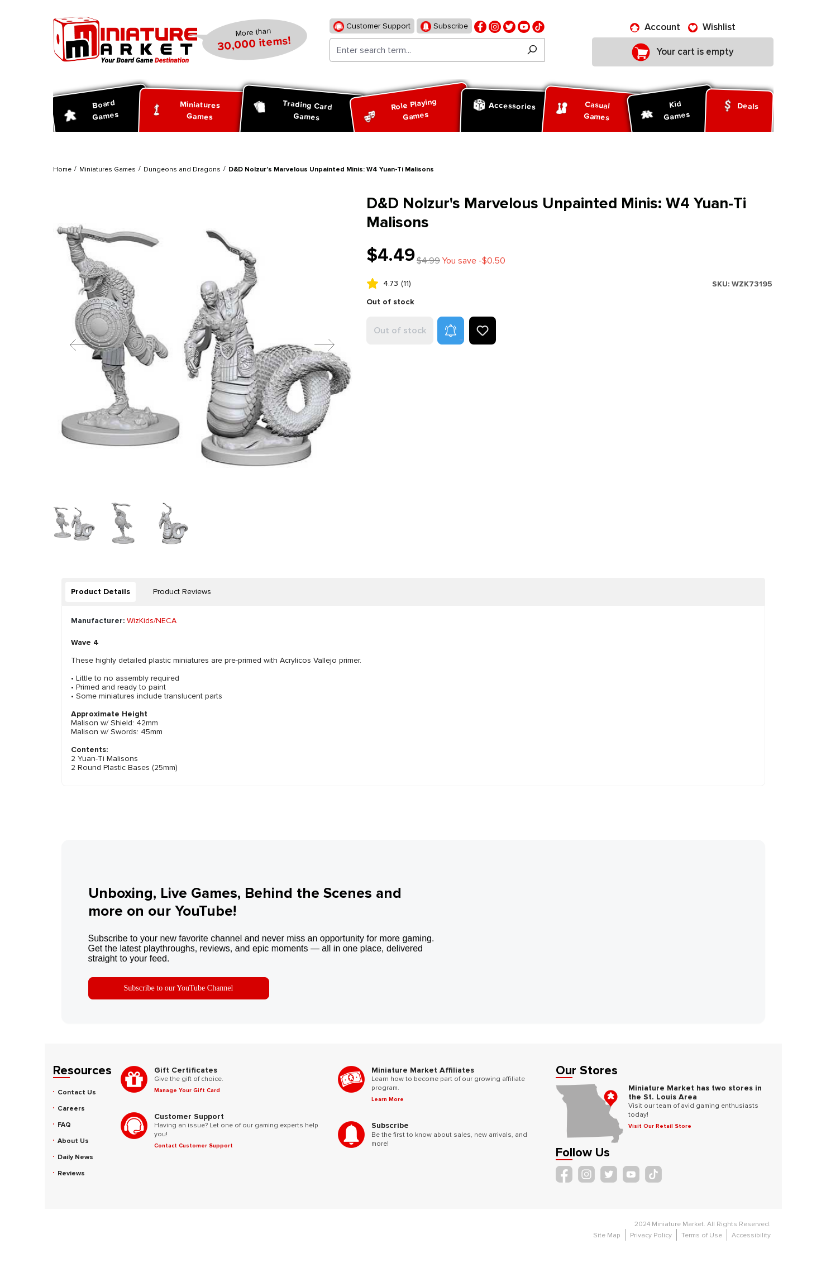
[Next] (316, 344)
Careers (71, 1108)
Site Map (606, 1235)
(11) (406, 283)
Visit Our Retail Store (659, 1126)
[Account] (655, 27)
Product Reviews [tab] (182, 591)
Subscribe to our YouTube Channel (178, 988)
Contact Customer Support (193, 1145)
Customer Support (371, 26)
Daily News (75, 1157)
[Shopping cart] (683, 51)
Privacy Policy (651, 1235)
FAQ (64, 1125)
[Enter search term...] (425, 50)
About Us (73, 1141)
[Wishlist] (711, 27)
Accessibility (751, 1235)
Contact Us (77, 1092)
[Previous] (71, 344)
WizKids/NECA (151, 620)
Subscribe (444, 26)
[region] (203, 369)
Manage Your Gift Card (187, 1090)
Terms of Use (701, 1235)
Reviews (71, 1173)
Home (62, 169)
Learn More (387, 1099)
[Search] (532, 50)
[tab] (100, 592)
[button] (450, 331)
